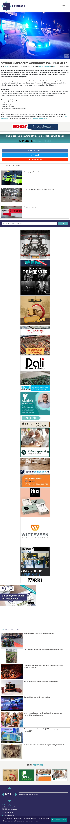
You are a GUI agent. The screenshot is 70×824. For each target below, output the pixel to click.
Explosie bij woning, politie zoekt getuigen (37, 697)
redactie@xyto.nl (9, 803)
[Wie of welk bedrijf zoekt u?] (29, 223)
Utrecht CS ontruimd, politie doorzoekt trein (39, 189)
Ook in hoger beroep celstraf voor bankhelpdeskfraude (41, 681)
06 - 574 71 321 (42, 140)
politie (41, 67)
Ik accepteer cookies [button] (59, 820)
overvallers (47, 67)
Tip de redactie (35, 159)
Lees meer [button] (34, 821)
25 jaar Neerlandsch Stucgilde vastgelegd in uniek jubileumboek (44, 745)
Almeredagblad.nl (18, 6)
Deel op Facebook (35, 151)
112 (54, 67)
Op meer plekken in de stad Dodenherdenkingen (39, 633)
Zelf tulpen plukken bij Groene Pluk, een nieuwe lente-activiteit (43, 649)
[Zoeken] (63, 223)
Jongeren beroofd (30, 207)
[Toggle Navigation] (63, 6)
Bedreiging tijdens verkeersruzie (34, 172)
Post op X (35, 155)
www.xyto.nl (8, 805)
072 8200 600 (8, 800)
